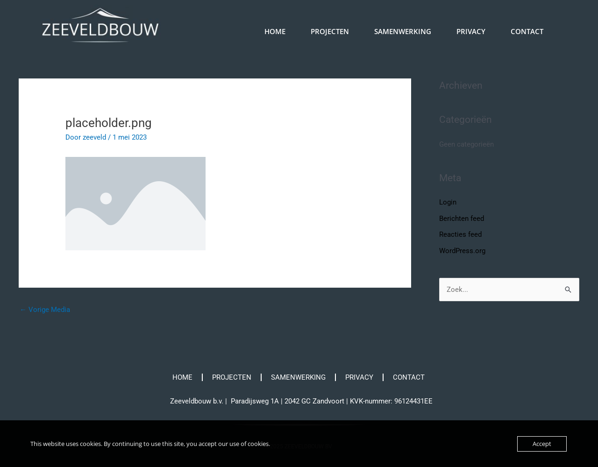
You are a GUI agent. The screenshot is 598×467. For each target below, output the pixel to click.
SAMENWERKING (402, 31)
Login (447, 202)
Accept (542, 443)
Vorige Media (45, 309)
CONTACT (527, 31)
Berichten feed (461, 218)
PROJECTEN (330, 31)
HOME (274, 31)
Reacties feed (460, 234)
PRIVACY (470, 31)
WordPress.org (462, 250)
